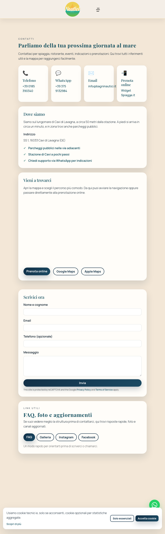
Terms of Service (104, 389)
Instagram (66, 437)
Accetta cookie (147, 518)
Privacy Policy (84, 389)
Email (27, 321)
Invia (82, 383)
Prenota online (36, 271)
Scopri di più (13, 524)
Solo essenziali (122, 518)
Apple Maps (93, 271)
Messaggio (31, 352)
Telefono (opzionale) (37, 336)
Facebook (88, 437)
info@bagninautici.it (102, 86)
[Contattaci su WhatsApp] (154, 505)
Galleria (45, 437)
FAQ (29, 437)
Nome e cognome (35, 305)
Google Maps (65, 271)
